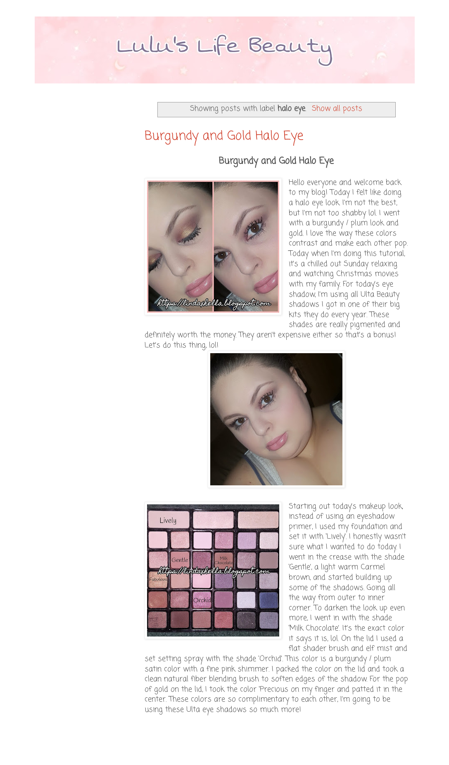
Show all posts (337, 108)
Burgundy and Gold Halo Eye (224, 136)
